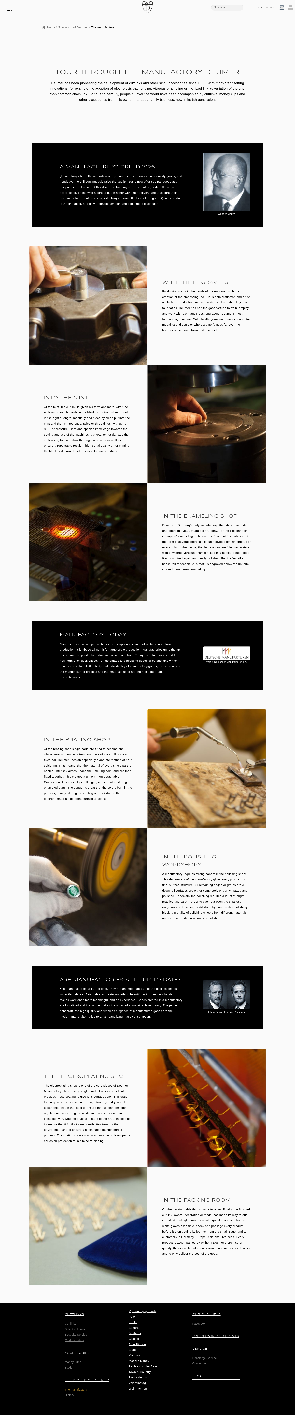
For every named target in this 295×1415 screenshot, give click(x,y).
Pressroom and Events (215, 1336)
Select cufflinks (75, 1329)
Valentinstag (137, 1383)
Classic (134, 1338)
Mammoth (135, 1355)
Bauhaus (135, 1333)
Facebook (198, 1323)
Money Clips (73, 1362)
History (69, 1395)
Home (51, 27)
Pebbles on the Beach (144, 1366)
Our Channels (206, 1314)
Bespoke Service (76, 1334)
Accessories (77, 1353)
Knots (133, 1322)
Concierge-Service (204, 1358)
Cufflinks (74, 1314)
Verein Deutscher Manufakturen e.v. (226, 662)
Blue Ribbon (137, 1344)
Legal (198, 1376)
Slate (132, 1349)
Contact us (199, 1363)
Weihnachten (138, 1388)
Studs (68, 1367)
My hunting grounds (142, 1311)
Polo (132, 1316)
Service (199, 1348)
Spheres (134, 1327)
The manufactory (76, 1389)
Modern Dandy (139, 1360)
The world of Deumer (73, 27)
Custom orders (74, 1340)
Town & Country (140, 1372)
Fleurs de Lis (138, 1377)
